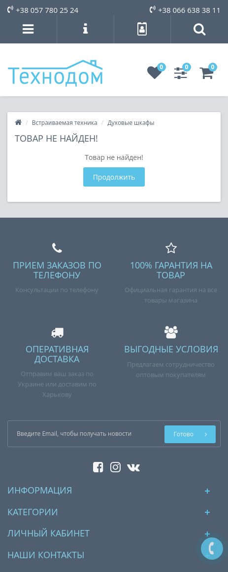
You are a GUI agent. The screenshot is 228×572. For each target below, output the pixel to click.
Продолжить (114, 177)
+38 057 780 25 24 (42, 10)
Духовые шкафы (130, 122)
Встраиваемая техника (65, 122)
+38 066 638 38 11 (185, 10)
